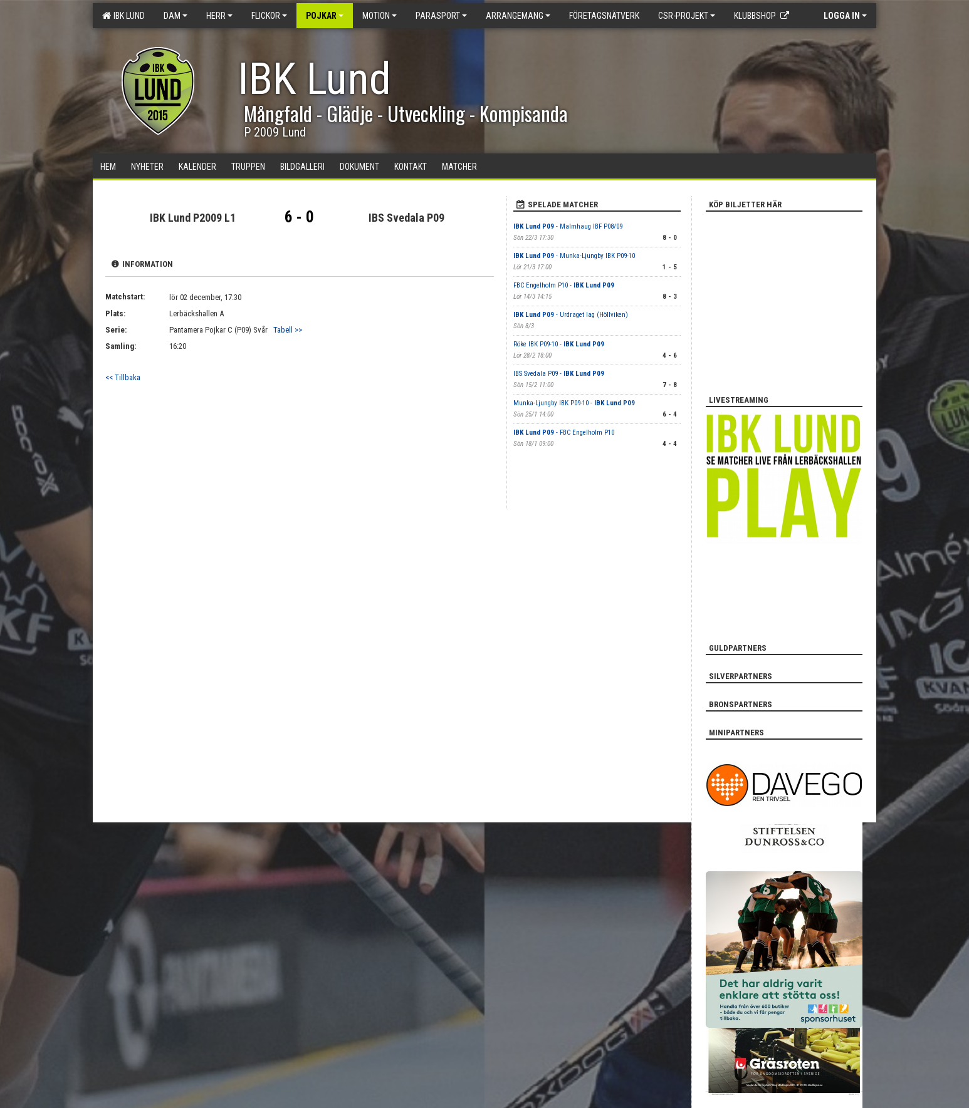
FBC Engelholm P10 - (563, 285)
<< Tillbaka (122, 377)
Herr (219, 16)
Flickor (269, 16)
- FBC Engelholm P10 (563, 432)
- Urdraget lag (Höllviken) (570, 315)
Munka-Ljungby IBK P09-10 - (574, 403)
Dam (175, 16)
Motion (379, 16)
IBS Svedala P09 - (558, 374)
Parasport (441, 16)
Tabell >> (287, 329)
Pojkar (324, 16)
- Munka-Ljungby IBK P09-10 (574, 256)
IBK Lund (123, 16)
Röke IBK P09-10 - (558, 344)
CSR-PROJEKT (686, 16)
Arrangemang (518, 16)
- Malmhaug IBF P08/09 (567, 226)
